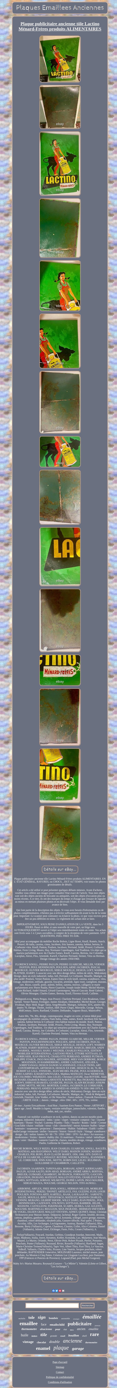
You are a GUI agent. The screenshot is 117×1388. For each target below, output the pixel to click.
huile (24, 1335)
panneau (97, 1325)
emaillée (93, 1329)
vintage (28, 1342)
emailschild (57, 1324)
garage (78, 1348)
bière (72, 1330)
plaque (61, 1348)
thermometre (29, 1329)
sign (42, 1317)
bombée (53, 1318)
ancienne (72, 1341)
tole (31, 1317)
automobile (65, 1318)
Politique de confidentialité (60, 1377)
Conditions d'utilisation (60, 1382)
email (62, 1336)
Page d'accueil (60, 1362)
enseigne (76, 1319)
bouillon (73, 1335)
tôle (43, 1334)
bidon (34, 1336)
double (54, 1342)
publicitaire (80, 1323)
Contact (60, 1372)
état (65, 1329)
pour (57, 1329)
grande (53, 1336)
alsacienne (46, 1329)
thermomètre (91, 1342)
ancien (81, 1329)
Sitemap (60, 1367)
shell (84, 1336)
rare (94, 1334)
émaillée (92, 1317)
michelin (22, 1318)
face (43, 1324)
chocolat (41, 1342)
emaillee (29, 1323)
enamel (43, 1348)
